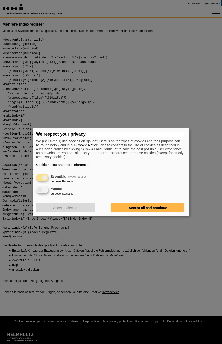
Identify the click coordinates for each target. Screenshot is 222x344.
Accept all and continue (148, 208)
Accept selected (65, 208)
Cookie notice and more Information (63, 165)
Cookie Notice (87, 145)
